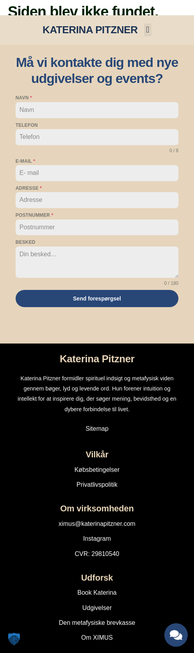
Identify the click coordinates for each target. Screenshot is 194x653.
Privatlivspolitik (97, 484)
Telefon (27, 125)
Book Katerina (97, 592)
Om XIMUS (97, 637)
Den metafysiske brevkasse (97, 622)
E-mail (25, 161)
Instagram (97, 538)
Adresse (29, 188)
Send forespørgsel (97, 298)
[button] (147, 29)
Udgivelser (97, 607)
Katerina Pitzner (97, 359)
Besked (26, 242)
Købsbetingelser (97, 469)
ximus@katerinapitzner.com (97, 523)
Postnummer (34, 215)
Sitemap (97, 428)
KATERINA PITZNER (90, 30)
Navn (24, 98)
